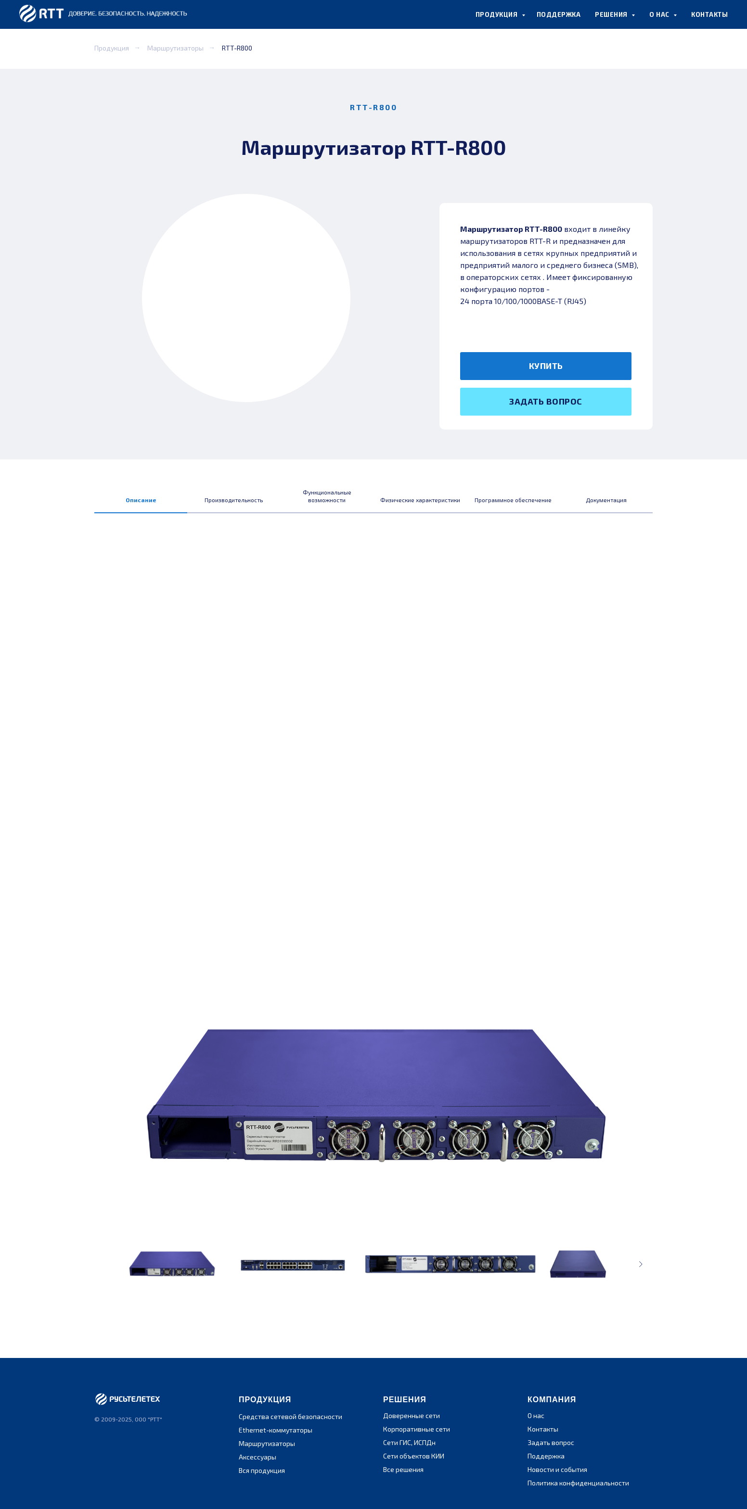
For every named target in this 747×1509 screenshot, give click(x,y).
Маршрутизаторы (175, 48)
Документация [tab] (606, 499)
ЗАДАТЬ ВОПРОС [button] (545, 401)
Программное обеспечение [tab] (513, 499)
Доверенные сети (411, 1415)
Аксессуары (257, 1457)
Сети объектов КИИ (413, 1456)
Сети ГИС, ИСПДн (409, 1442)
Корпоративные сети (416, 1429)
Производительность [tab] (234, 499)
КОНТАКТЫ (709, 14)
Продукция (111, 48)
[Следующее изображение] (640, 1264)
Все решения (403, 1469)
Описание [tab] (141, 499)
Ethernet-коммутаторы (275, 1430)
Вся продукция (262, 1470)
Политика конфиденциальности (578, 1483)
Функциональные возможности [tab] (327, 496)
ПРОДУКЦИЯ (497, 14)
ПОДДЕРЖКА (559, 14)
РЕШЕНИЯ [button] (612, 14)
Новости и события (557, 1469)
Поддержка (546, 1456)
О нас (536, 1415)
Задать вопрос (551, 1442)
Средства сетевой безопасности (290, 1416)
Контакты (543, 1429)
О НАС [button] (660, 14)
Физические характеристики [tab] (420, 499)
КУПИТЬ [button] (546, 365)
